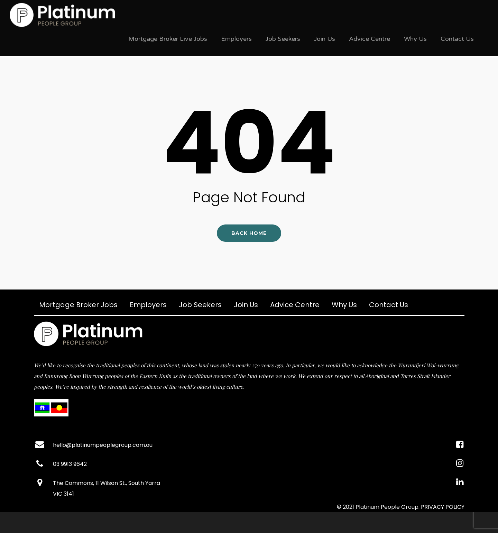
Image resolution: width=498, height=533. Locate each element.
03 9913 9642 (70, 464)
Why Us (415, 39)
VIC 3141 (63, 494)
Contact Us (457, 39)
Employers (236, 39)
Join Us (324, 39)
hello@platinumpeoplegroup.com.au (103, 445)
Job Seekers (283, 39)
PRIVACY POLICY (442, 507)
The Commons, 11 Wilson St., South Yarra (106, 483)
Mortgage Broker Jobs (78, 305)
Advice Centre (369, 39)
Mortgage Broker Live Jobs (167, 39)
